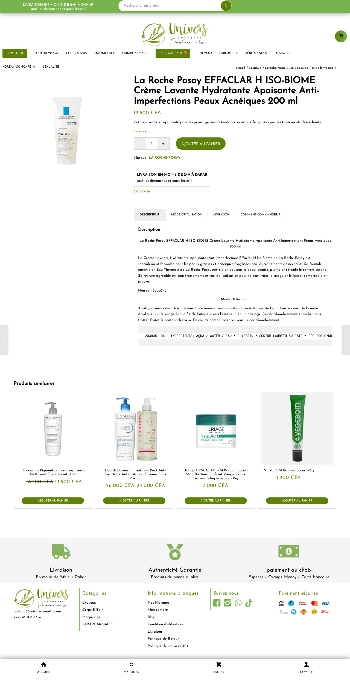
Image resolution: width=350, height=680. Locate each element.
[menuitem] (46, 53)
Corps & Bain (92, 610)
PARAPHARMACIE (97, 624)
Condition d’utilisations (165, 624)
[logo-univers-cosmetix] (175, 34)
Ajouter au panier (200, 144)
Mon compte (158, 610)
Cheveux (89, 602)
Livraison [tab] (221, 214)
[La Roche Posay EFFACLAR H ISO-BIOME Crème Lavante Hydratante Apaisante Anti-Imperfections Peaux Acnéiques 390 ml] (4, 340)
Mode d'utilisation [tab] (186, 214)
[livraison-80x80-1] (61, 552)
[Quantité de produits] (152, 143)
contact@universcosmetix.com (37, 611)
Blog (151, 617)
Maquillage (91, 617)
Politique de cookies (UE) (168, 646)
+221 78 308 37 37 (28, 617)
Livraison (61, 570)
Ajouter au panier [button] (53, 500)
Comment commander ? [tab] (260, 214)
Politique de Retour (163, 639)
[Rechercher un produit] (175, 5)
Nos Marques (158, 602)
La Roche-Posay (164, 158)
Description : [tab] (149, 214)
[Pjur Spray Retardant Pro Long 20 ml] (346, 340)
